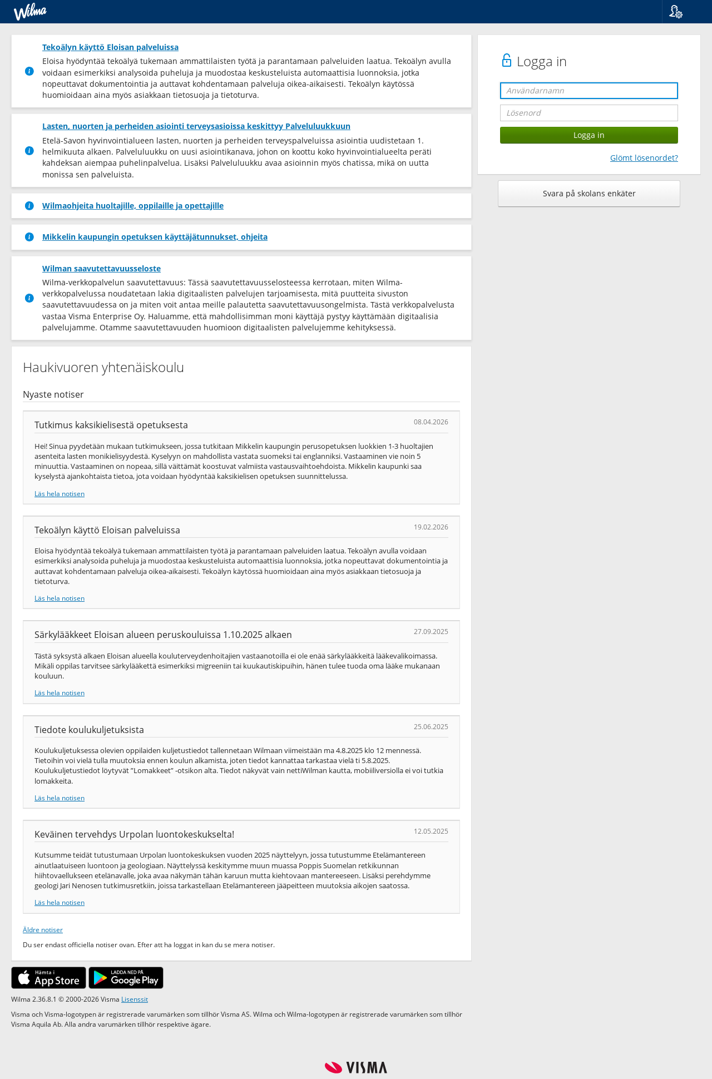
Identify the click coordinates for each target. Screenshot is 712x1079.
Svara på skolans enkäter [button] (589, 193)
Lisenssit (134, 998)
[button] (683, 11)
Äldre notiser (43, 929)
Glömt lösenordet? (644, 157)
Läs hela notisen (59, 493)
